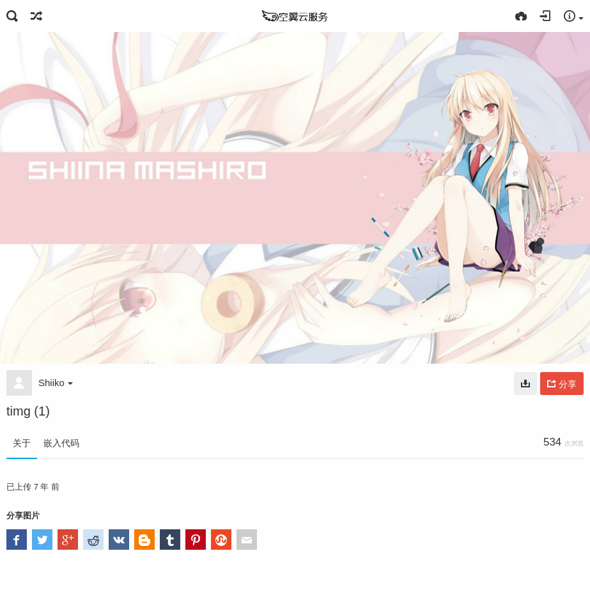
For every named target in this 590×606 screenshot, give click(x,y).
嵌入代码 (61, 443)
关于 (22, 443)
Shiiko (55, 382)
